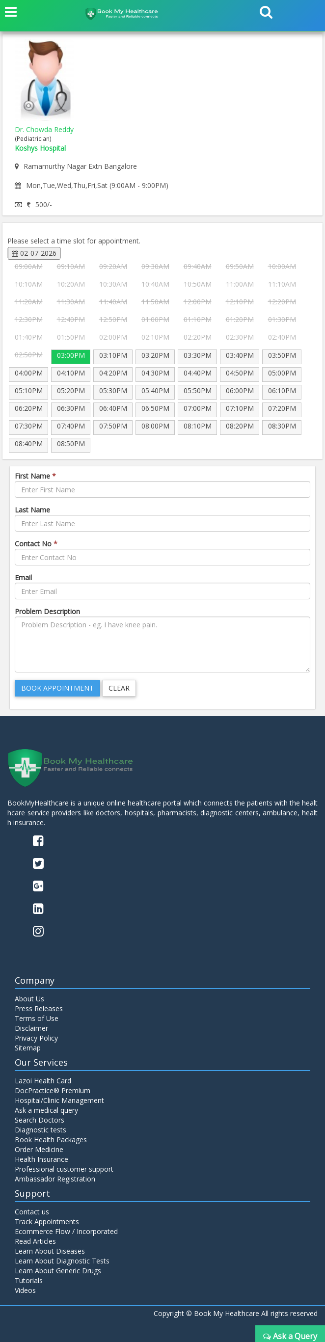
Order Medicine (39, 1149)
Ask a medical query (46, 1110)
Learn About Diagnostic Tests (62, 1260)
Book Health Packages (51, 1139)
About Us (29, 998)
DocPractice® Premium (52, 1090)
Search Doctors (39, 1120)
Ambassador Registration (55, 1178)
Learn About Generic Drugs (58, 1270)
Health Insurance (41, 1159)
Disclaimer (31, 1028)
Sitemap (28, 1047)
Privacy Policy (36, 1038)
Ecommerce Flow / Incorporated (66, 1231)
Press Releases (39, 1008)
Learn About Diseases (50, 1251)
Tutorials (29, 1280)
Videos (25, 1290)
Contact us (32, 1211)
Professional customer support (64, 1169)
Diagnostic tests (40, 1129)
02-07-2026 (34, 253)
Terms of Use (36, 1018)
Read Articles (35, 1241)
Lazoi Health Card (43, 1080)
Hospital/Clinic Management (59, 1100)
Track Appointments (47, 1221)
